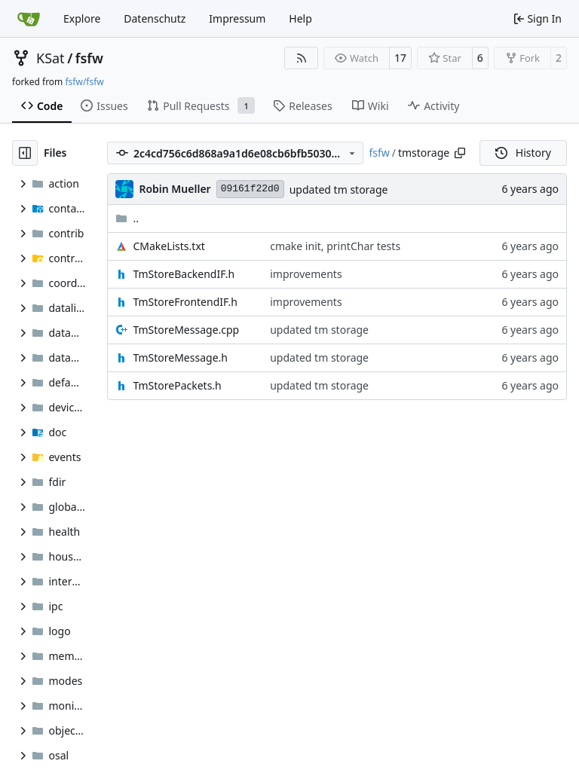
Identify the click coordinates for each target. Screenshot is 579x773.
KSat (50, 58)
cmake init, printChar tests (335, 246)
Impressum (237, 18)
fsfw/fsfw (84, 81)
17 (400, 57)
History (523, 152)
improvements (306, 274)
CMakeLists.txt (168, 246)
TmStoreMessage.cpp (186, 329)
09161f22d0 (250, 188)
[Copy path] (460, 153)
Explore (81, 18)
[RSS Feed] (301, 58)
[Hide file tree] (25, 153)
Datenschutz (154, 18)
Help (300, 18)
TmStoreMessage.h (180, 357)
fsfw (89, 58)
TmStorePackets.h (177, 385)
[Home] (29, 18)
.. (127, 218)
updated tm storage (339, 189)
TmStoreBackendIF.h (183, 274)
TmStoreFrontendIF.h (185, 302)
